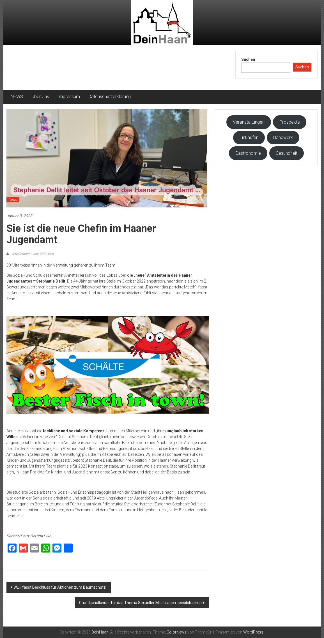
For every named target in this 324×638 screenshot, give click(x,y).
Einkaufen (249, 137)
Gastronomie (248, 153)
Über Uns (40, 96)
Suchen (248, 59)
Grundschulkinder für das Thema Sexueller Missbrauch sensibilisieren (140, 602)
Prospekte (289, 122)
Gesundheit (286, 153)
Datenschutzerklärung (109, 96)
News (13, 200)
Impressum (69, 96)
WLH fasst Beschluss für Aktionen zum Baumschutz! (60, 587)
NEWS (17, 96)
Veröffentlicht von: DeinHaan (32, 254)
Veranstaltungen (249, 122)
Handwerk (283, 137)
